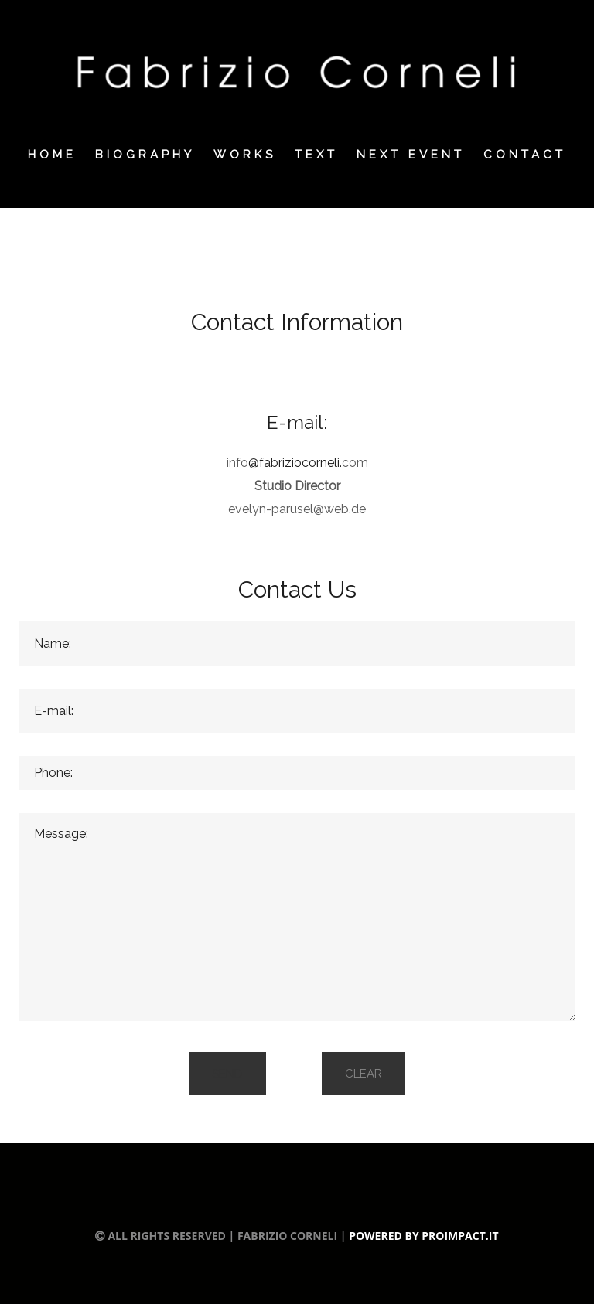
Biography (145, 155)
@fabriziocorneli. (295, 462)
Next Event (411, 155)
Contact (524, 155)
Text (316, 155)
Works (244, 155)
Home (52, 155)
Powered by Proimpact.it (423, 1235)
